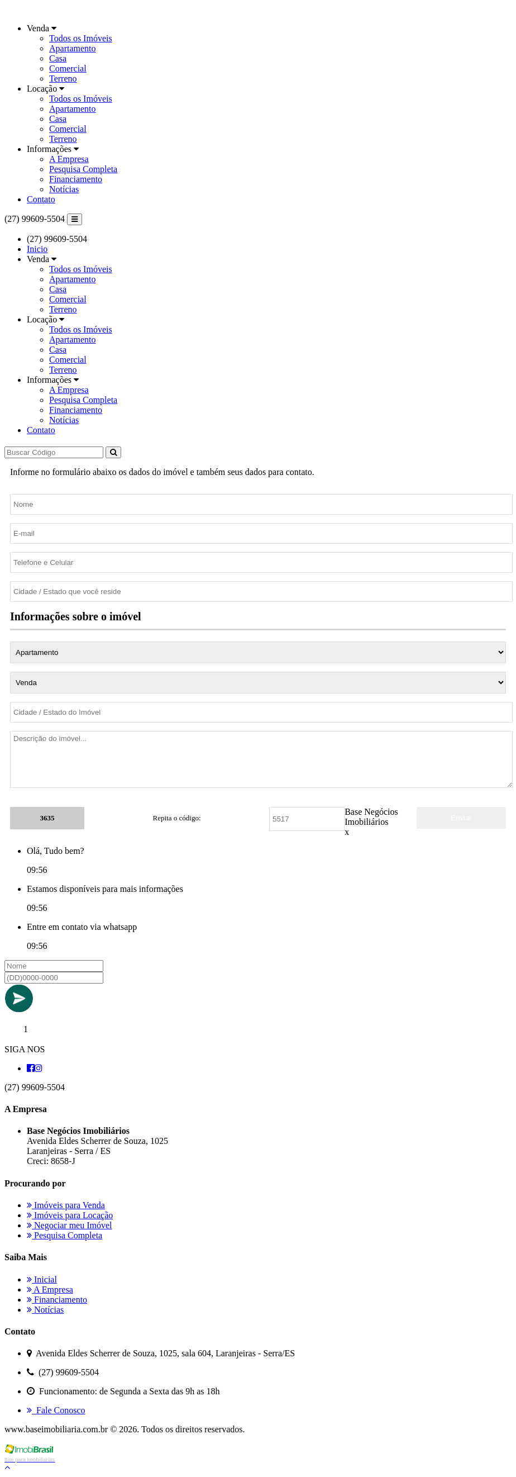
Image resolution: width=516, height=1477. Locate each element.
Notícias (64, 189)
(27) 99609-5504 (34, 219)
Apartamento (72, 48)
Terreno (63, 78)
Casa (57, 58)
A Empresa (69, 159)
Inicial (42, 1279)
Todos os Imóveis (80, 38)
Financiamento (75, 179)
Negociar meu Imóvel (69, 1225)
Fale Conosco (56, 1410)
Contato (41, 199)
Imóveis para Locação (70, 1215)
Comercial (68, 68)
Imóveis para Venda (66, 1205)
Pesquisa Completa (83, 169)
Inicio (37, 249)
